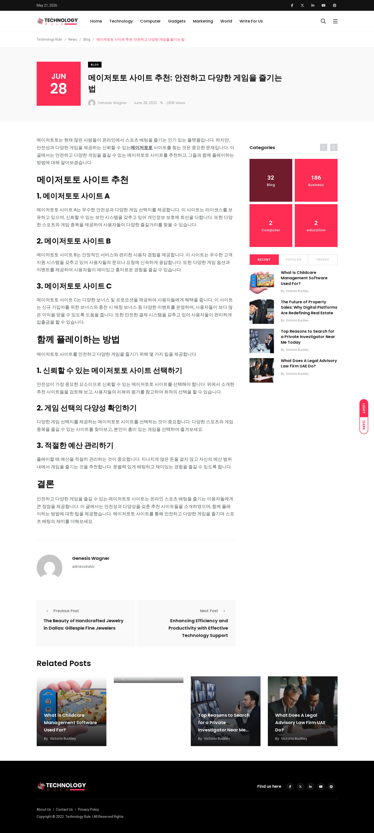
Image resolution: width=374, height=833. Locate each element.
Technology (121, 21)
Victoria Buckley (297, 291)
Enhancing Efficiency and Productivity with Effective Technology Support (198, 628)
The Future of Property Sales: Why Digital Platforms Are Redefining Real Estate (306, 310)
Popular (293, 259)
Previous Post (61, 611)
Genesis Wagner (90, 558)
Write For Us (251, 21)
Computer (150, 21)
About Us (44, 809)
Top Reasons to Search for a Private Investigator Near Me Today (308, 338)
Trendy (322, 259)
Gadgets (177, 21)
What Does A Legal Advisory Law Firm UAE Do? (309, 365)
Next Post (214, 611)
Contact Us (64, 809)
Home (96, 21)
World (226, 21)
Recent (264, 259)
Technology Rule (78, 817)
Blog (95, 64)
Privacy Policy (88, 809)
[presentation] (323, 147)
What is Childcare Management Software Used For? (304, 278)
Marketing (203, 21)
